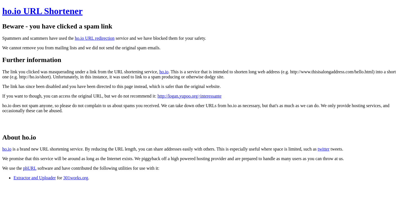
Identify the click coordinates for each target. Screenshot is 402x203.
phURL (29, 168)
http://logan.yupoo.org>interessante (189, 96)
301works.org (75, 177)
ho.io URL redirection (95, 38)
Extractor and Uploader (35, 177)
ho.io (163, 71)
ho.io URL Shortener (42, 11)
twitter (323, 149)
